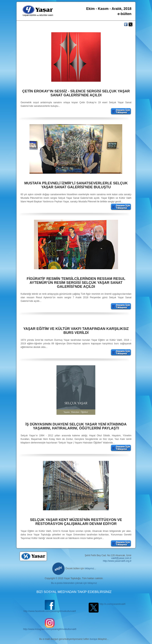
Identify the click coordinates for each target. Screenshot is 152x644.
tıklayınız (89, 568)
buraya (93, 639)
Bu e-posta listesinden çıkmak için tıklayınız (74, 583)
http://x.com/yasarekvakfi (107, 604)
